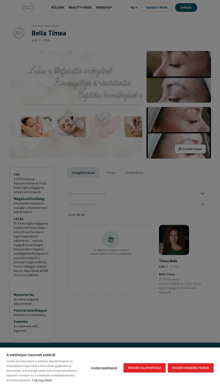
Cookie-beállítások (104, 367)
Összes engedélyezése (190, 367)
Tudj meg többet (42, 380)
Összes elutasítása (144, 367)
